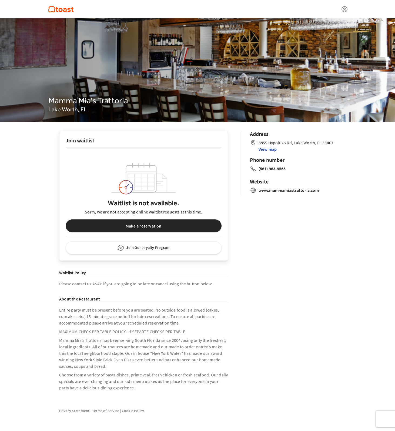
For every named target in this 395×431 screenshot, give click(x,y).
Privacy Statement (74, 410)
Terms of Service (105, 410)
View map (268, 149)
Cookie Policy (133, 410)
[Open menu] (344, 9)
